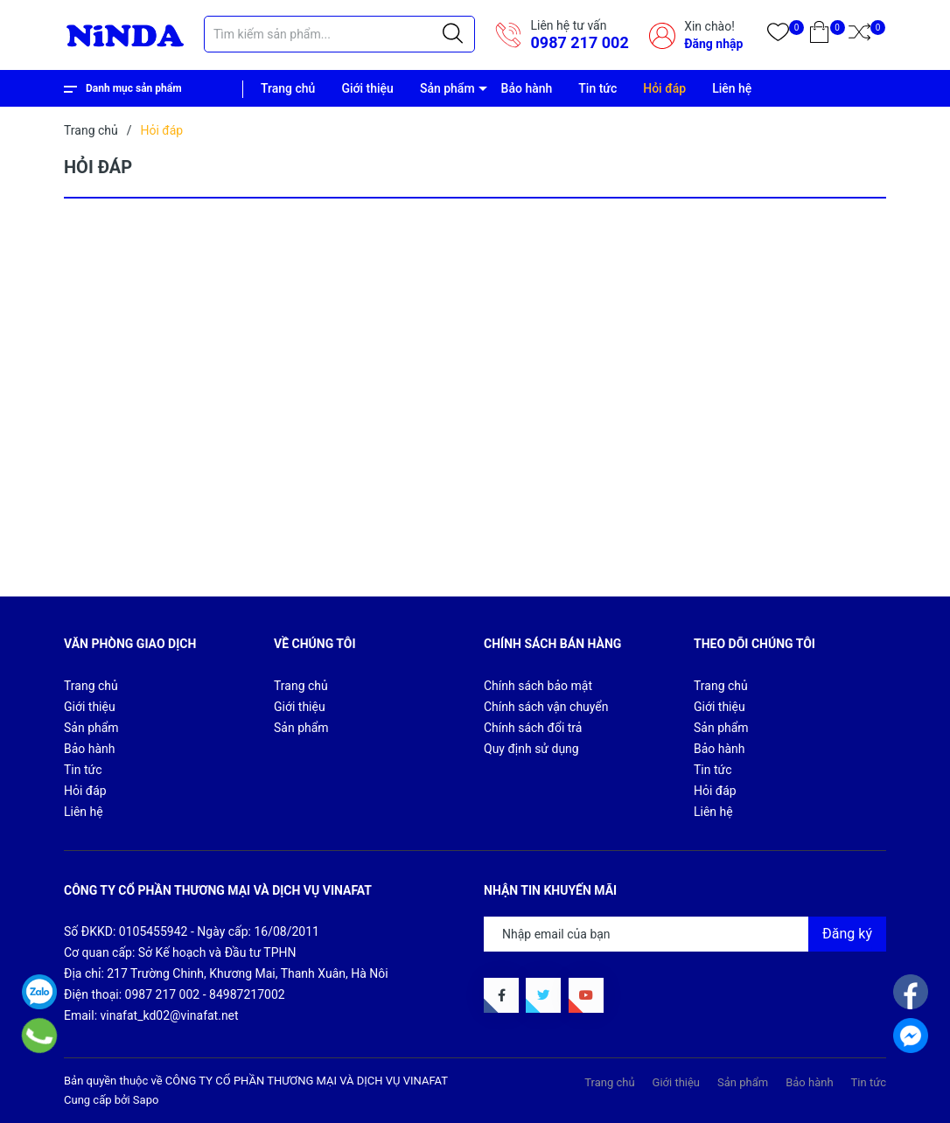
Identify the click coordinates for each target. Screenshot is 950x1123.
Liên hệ (731, 88)
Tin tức (597, 88)
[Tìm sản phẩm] (339, 34)
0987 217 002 (579, 42)
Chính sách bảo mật (538, 686)
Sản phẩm (447, 88)
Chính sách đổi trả (533, 728)
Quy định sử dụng (531, 749)
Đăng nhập (713, 44)
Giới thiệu (367, 88)
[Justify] (453, 34)
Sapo (146, 1099)
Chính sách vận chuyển (546, 707)
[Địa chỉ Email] (685, 934)
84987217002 (247, 994)
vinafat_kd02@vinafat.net (170, 1015)
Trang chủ (288, 88)
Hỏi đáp (664, 88)
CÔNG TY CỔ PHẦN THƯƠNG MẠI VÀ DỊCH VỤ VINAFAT (306, 1080)
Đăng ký (847, 933)
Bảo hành (527, 88)
